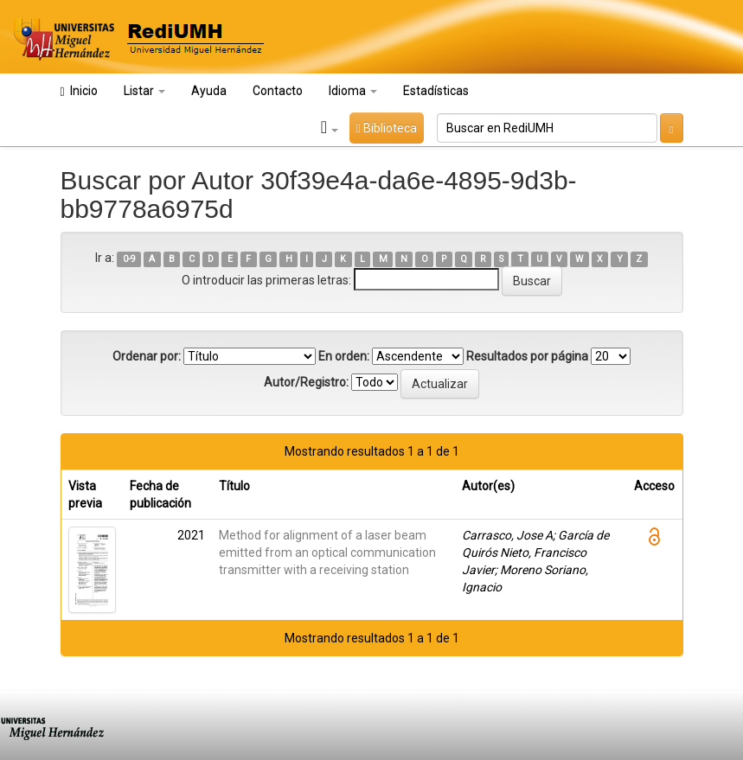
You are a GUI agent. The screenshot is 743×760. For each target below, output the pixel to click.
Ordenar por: (146, 356)
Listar (144, 91)
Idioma (353, 91)
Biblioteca (386, 128)
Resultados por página (527, 356)
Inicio (79, 91)
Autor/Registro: (306, 382)
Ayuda (209, 91)
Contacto (278, 91)
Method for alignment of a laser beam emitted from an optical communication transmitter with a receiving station (327, 552)
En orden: (343, 356)
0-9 (129, 259)
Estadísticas (436, 91)
